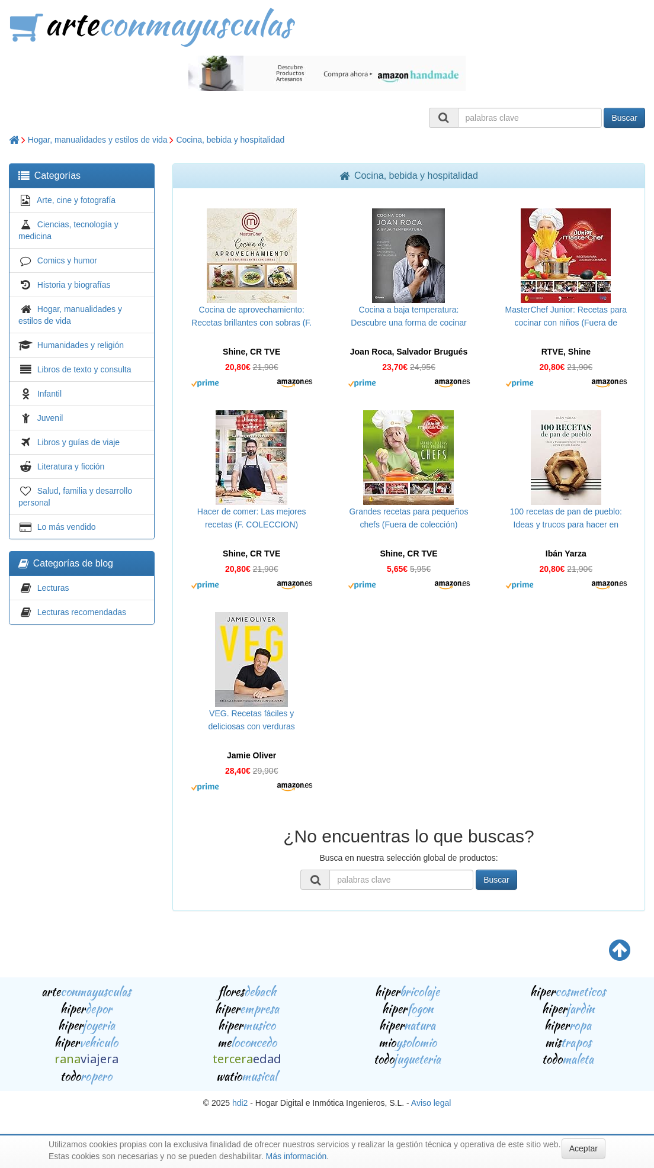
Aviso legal (431, 1103)
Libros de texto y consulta (84, 369)
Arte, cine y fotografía (76, 200)
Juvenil (50, 418)
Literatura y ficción (71, 466)
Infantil (49, 393)
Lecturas (53, 588)
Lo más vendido (66, 527)
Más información (296, 1156)
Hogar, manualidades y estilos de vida (98, 139)
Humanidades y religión (80, 345)
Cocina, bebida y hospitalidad (230, 139)
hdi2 (240, 1103)
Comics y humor (67, 260)
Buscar (624, 118)
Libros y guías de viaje (78, 442)
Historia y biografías (74, 284)
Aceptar (583, 1148)
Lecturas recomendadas (81, 612)
